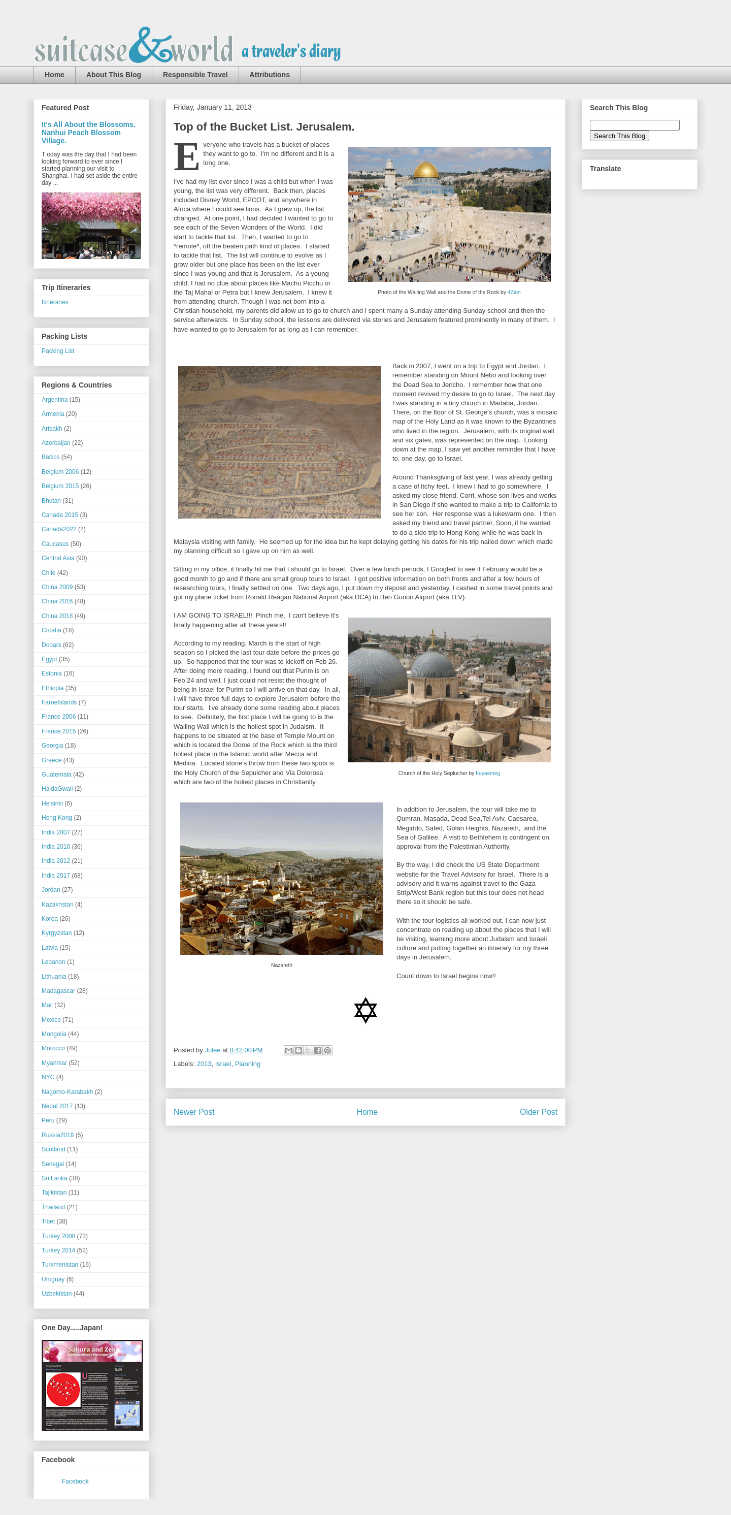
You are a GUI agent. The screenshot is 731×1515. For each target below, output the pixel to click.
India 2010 (56, 846)
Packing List (58, 350)
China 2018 (57, 616)
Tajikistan (54, 1192)
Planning (248, 1064)
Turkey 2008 (58, 1236)
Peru (48, 1120)
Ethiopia (52, 688)
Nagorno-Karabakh (67, 1091)
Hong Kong (57, 817)
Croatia (51, 630)
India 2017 (56, 875)
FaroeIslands (59, 702)
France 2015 (59, 731)
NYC (48, 1077)
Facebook (75, 1481)
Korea (50, 918)
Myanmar (54, 1063)
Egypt (49, 659)
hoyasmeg (488, 773)
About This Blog (113, 75)
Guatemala (57, 774)
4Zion (514, 292)
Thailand (53, 1207)
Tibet (48, 1221)
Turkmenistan (60, 1264)
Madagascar (58, 990)
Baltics (50, 457)
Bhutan (51, 500)
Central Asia (58, 558)
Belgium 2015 (60, 486)
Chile (48, 572)
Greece (51, 760)
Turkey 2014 (58, 1250)
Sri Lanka (55, 1178)
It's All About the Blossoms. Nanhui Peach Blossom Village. (89, 132)
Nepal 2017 (57, 1106)
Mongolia (54, 1034)
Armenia (53, 413)
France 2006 (59, 716)
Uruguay (53, 1279)
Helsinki (52, 803)
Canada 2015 (60, 515)
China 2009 (57, 587)
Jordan (51, 889)
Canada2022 (59, 529)
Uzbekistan (57, 1293)
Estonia (52, 673)
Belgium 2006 (60, 471)
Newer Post (194, 1112)
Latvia (50, 947)
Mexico (51, 1019)
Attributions (270, 75)
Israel (223, 1064)
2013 (204, 1064)
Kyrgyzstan (57, 933)
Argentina (55, 399)
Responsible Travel (195, 75)
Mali (47, 1005)
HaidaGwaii (57, 788)
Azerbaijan (56, 442)
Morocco (53, 1048)
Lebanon (53, 961)
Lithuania (54, 976)
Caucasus (55, 543)
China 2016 (57, 601)
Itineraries (55, 302)
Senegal (53, 1164)
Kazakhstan (58, 904)
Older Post (538, 1112)
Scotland (53, 1149)
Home (54, 75)
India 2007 (56, 832)
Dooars (51, 645)
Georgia (52, 745)
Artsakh (52, 428)
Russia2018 (58, 1135)
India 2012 (56, 860)
